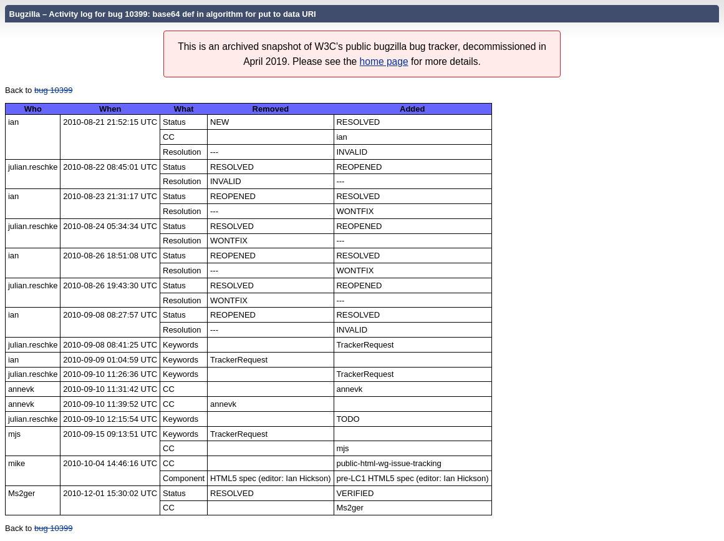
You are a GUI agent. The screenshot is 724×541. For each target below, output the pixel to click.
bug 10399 (53, 90)
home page (384, 61)
